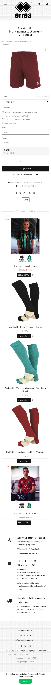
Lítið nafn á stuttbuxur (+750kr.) (16, 119)
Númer (4, 138)
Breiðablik (26, 186)
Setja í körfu (25, 168)
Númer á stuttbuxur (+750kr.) (15, 116)
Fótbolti (34, 186)
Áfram (25, 681)
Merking (6, 107)
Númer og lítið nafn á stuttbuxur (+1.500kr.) (20, 112)
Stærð (5, 96)
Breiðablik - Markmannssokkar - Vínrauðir (25, 452)
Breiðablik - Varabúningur (25, 266)
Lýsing (25, 200)
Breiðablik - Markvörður (25, 513)
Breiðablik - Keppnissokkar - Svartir (25, 327)
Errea (19, 182)
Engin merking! (9, 123)
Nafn (4, 128)
